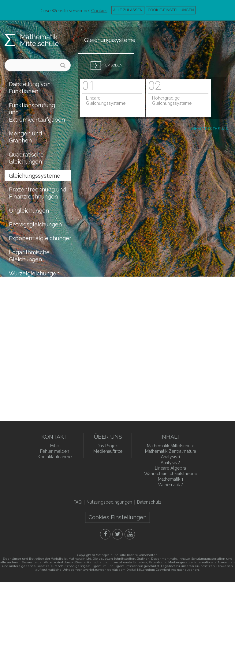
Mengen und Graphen (25, 137)
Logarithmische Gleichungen (29, 256)
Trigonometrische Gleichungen (32, 290)
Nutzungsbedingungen (109, 502)
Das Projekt (108, 445)
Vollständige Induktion (25, 325)
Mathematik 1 (170, 479)
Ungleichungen (29, 210)
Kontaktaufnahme (55, 456)
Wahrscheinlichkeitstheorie (40, 371)
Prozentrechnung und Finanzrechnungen (37, 193)
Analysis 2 (171, 462)
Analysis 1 (170, 456)
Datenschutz (149, 502)
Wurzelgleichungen (34, 273)
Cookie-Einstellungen (171, 10)
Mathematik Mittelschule (39, 40)
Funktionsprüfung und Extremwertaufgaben (37, 112)
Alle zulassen (128, 10)
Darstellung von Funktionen (29, 87)
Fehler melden (54, 451)
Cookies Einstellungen (117, 517)
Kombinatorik (26, 357)
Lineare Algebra (170, 468)
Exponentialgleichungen (40, 238)
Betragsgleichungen (35, 224)
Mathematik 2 (171, 484)
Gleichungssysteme (34, 175)
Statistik (19, 385)
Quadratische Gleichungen (26, 158)
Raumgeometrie (30, 308)
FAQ (77, 502)
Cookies (99, 10)
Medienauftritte (107, 451)
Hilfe (54, 445)
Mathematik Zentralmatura (170, 451)
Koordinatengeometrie (38, 343)
